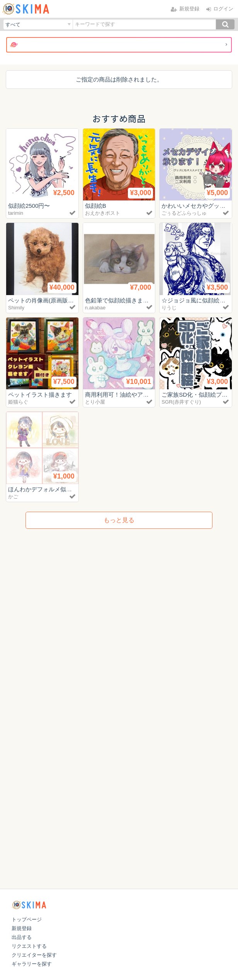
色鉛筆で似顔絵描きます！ (120, 300)
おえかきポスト (102, 213)
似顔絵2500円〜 (29, 205)
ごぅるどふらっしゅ (184, 213)
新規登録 (22, 928)
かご (13, 496)
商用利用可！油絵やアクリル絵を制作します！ (146, 394)
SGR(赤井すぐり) (181, 402)
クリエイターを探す (34, 955)
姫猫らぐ (18, 402)
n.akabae (95, 308)
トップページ (27, 919)
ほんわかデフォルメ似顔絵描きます (54, 489)
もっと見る (119, 520)
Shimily (16, 308)
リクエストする (29, 946)
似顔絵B (95, 205)
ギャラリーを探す (32, 964)
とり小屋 (95, 402)
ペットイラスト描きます (40, 394)
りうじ (169, 308)
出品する (22, 937)
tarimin (15, 213)
